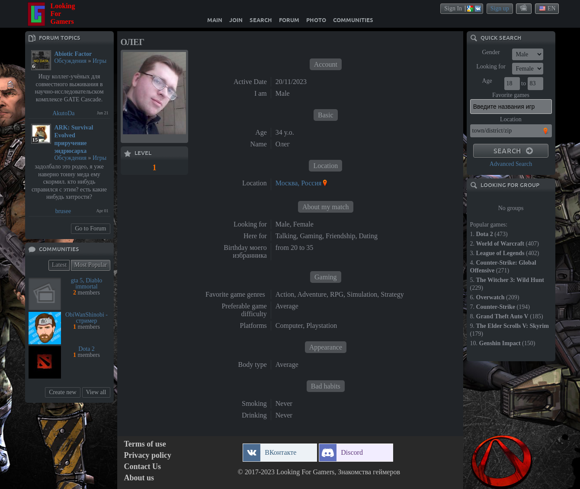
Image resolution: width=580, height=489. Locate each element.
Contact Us (142, 467)
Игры (99, 61)
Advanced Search (511, 164)
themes (524, 8)
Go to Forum (90, 228)
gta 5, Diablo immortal (87, 283)
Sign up (499, 8)
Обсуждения (70, 61)
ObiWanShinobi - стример (86, 317)
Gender (491, 52)
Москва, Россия (299, 183)
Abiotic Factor (73, 54)
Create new (62, 392)
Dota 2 (86, 349)
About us (139, 478)
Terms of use (145, 444)
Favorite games (510, 95)
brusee (63, 211)
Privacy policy (147, 455)
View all (96, 392)
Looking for (490, 66)
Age (487, 81)
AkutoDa (63, 113)
